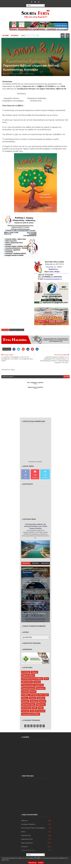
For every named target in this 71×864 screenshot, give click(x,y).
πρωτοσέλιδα (32, 461)
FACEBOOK (14, 35)
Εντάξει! (40, 862)
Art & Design (25, 672)
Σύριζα (41, 707)
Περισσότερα (32, 862)
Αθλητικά (34, 672)
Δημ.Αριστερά (26, 835)
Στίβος (35, 707)
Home (5, 35)
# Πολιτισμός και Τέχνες (16, 330)
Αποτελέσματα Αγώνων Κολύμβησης (32, 678)
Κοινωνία (33, 691)
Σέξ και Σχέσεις (26, 707)
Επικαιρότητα (41, 688)
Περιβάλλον (41, 698)
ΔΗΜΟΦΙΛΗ (26, 563)
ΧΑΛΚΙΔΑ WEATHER (35, 748)
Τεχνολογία (25, 711)
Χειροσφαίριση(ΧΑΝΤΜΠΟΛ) (30, 714)
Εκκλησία (37, 682)
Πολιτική (42, 701)
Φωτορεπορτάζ (40, 711)
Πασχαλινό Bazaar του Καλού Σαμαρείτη (34, 613)
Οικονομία (33, 698)
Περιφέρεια (25, 701)
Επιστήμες (25, 691)
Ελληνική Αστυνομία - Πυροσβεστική (32, 685)
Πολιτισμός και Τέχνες (28, 704)
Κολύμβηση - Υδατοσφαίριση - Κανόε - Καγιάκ (35, 695)
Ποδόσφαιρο (34, 701)
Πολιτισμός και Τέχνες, (28, 74)
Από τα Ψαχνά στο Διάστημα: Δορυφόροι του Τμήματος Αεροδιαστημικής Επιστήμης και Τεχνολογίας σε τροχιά (35, 581)
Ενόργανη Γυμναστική (28, 688)
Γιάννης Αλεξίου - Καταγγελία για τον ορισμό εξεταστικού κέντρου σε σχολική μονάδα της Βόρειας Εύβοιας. (35, 570)
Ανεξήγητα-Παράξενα (28, 675)
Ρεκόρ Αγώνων (41, 704)
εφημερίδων (39, 461)
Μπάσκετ (24, 698)
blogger (66, 376)
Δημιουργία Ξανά (27, 839)
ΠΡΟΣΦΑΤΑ (35, 563)
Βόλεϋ (46, 678)
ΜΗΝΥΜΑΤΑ (45, 563)
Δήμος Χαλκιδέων (27, 682)
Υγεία (32, 711)
